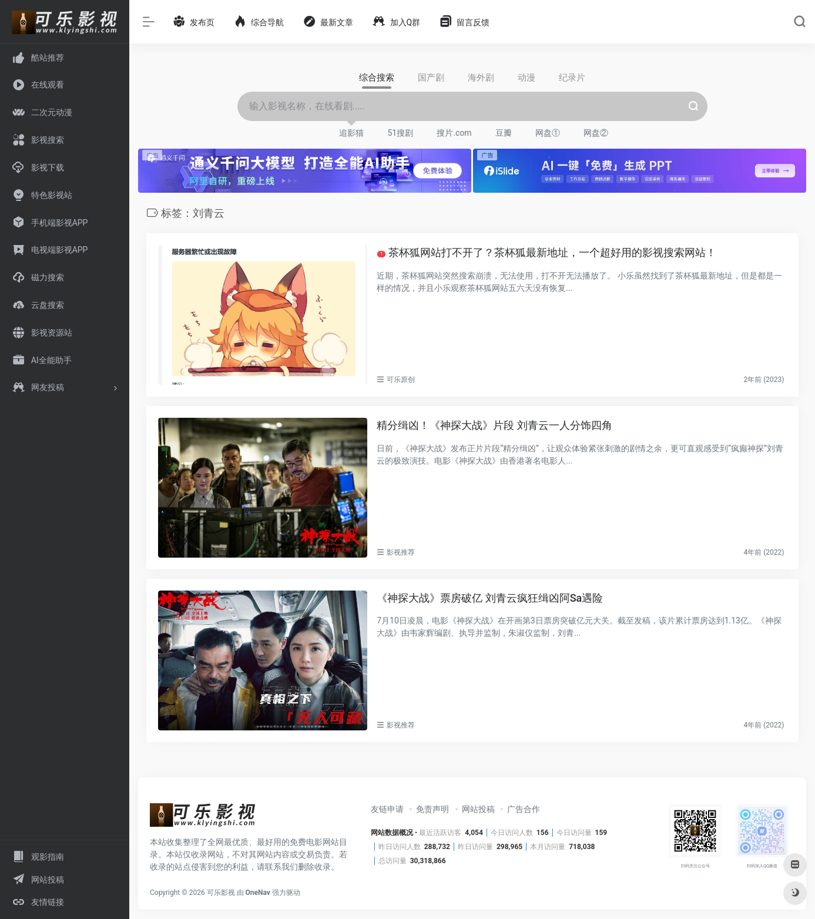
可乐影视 (221, 892)
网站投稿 (478, 809)
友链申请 (387, 809)
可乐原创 (401, 379)
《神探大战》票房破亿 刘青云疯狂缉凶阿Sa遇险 (490, 598)
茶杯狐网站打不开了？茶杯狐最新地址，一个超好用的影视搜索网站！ (546, 252)
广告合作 (523, 809)
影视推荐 (401, 552)
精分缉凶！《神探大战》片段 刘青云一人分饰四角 (494, 425)
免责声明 (432, 809)
